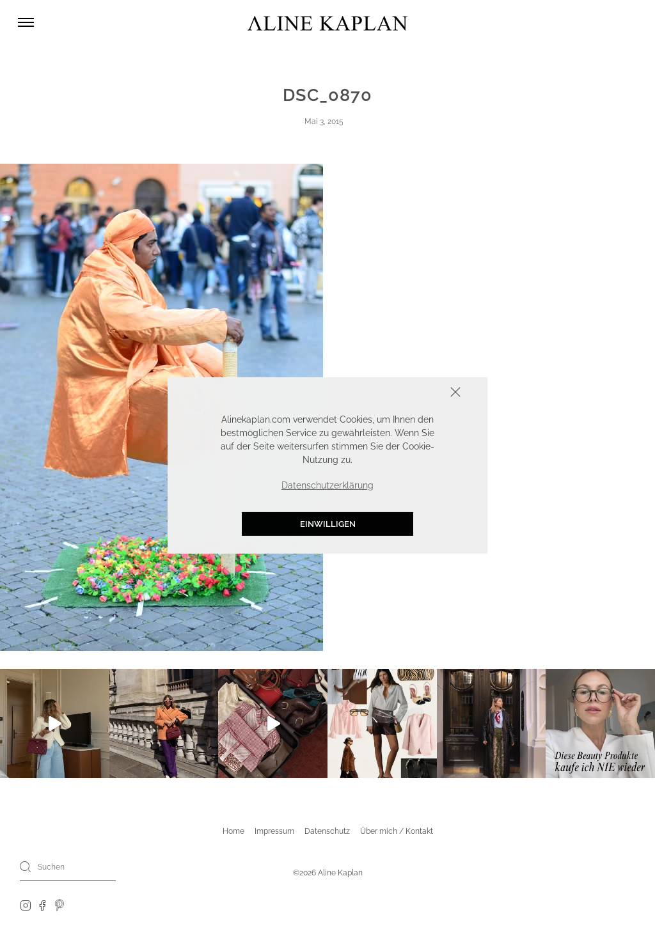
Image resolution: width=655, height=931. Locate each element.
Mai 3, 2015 (323, 121)
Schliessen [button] (415, 393)
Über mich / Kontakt (396, 831)
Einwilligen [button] (328, 524)
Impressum (274, 831)
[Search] (25, 866)
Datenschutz (327, 831)
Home (233, 831)
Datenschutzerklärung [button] (327, 485)
